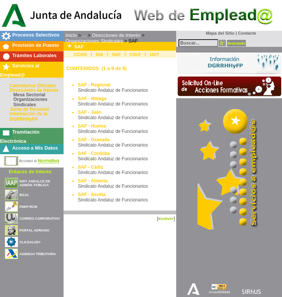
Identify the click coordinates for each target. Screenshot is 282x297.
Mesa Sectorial (29, 94)
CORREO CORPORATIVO (39, 218)
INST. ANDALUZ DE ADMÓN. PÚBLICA (34, 183)
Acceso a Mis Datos (35, 148)
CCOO (80, 54)
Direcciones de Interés (34, 90)
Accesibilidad (219, 292)
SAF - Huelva (92, 126)
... (84, 35)
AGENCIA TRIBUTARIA (37, 254)
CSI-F (135, 54)
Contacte (247, 33)
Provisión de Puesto (35, 45)
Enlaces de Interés (30, 171)
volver (167, 218)
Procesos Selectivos (35, 35)
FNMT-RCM (28, 207)
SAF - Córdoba (94, 153)
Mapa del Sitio (218, 33)
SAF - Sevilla (91, 194)
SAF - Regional (94, 85)
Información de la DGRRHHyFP (28, 116)
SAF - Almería (92, 181)
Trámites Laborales (34, 55)
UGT (154, 54)
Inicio (71, 35)
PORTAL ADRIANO (34, 230)
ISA (99, 54)
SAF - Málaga (92, 98)
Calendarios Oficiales (33, 85)
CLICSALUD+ (30, 242)
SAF (116, 54)
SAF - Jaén (89, 112)
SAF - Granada (93, 139)
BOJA (24, 195)
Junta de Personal (29, 109)
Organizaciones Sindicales (30, 102)
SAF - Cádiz (90, 167)
